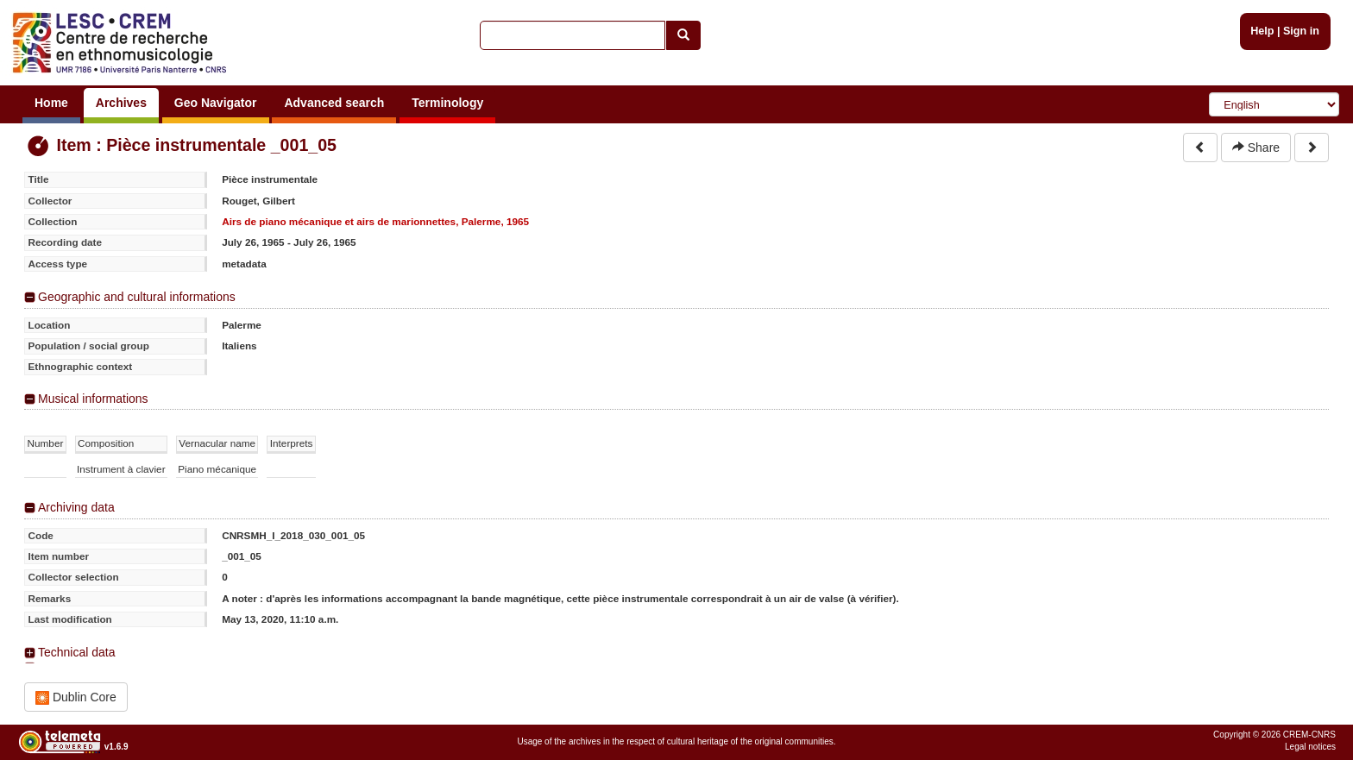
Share (1256, 147)
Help (1262, 31)
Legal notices (1310, 746)
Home (51, 103)
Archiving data (76, 507)
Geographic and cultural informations (137, 297)
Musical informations (93, 398)
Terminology (447, 103)
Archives (121, 103)
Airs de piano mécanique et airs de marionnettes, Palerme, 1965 (375, 221)
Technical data (77, 652)
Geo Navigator (215, 103)
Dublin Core (75, 697)
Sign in (1301, 31)
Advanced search (334, 103)
